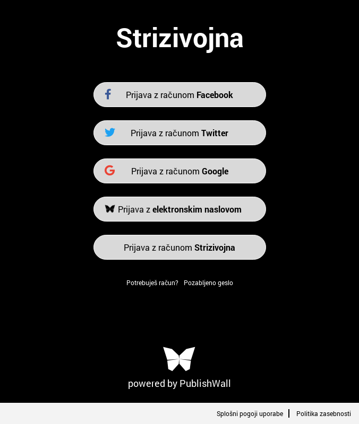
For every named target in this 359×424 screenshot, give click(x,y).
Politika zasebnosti (323, 413)
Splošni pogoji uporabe (250, 413)
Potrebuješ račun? (152, 282)
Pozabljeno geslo (208, 282)
